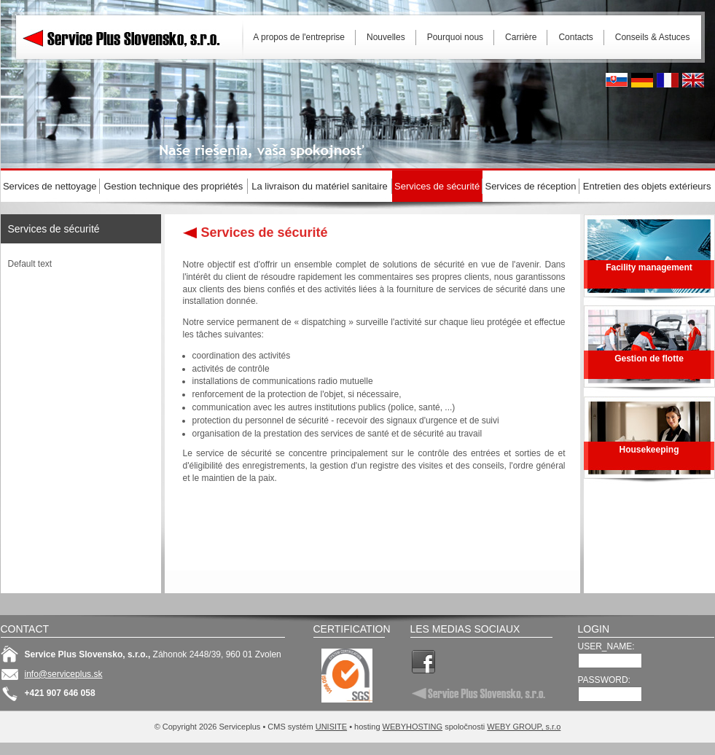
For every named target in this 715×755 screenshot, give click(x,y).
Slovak (617, 80)
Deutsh (642, 80)
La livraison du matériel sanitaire (319, 186)
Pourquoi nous (455, 37)
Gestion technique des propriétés (173, 186)
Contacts (575, 37)
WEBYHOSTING (413, 726)
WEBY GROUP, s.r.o (523, 726)
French (668, 80)
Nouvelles (386, 37)
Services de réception (530, 186)
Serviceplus (131, 36)
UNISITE (331, 726)
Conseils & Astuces (652, 37)
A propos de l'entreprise (299, 37)
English (693, 80)
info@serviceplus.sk (64, 674)
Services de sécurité (54, 229)
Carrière (520, 37)
